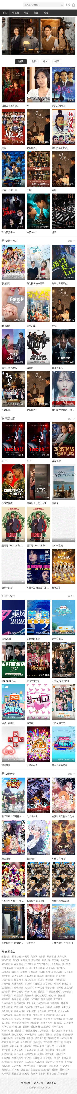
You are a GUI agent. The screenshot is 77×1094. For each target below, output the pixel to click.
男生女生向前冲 (59, 765)
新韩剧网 (66, 983)
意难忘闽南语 (58, 106)
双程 (54, 190)
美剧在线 (29, 995)
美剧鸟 (40, 980)
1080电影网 (7, 968)
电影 (26, 12)
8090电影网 (30, 1034)
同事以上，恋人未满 (37, 503)
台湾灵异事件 (8, 232)
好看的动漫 (7, 1015)
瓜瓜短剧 (37, 983)
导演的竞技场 (33, 681)
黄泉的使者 (32, 816)
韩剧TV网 (6, 960)
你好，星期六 (8, 723)
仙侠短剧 (18, 987)
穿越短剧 (37, 1015)
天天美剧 (68, 972)
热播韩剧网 (17, 983)
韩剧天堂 (31, 1003)
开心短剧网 (40, 995)
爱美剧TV (42, 991)
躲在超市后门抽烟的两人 (14, 943)
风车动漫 (61, 956)
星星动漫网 (56, 972)
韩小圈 (28, 968)
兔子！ (5, 461)
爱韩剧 (40, 976)
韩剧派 (30, 1038)
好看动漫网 (46, 999)
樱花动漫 (16, 956)
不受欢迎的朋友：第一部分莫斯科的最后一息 (49, 587)
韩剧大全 (50, 987)
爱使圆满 (6, 325)
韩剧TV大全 (30, 991)
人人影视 (29, 987)
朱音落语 (6, 858)
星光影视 (51, 956)
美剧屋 (23, 972)
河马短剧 (6, 999)
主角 (29, 190)
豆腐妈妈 (6, 410)
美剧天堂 (64, 960)
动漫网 (57, 983)
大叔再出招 (57, 368)
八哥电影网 (67, 991)
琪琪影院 (60, 980)
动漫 (46, 12)
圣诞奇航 (56, 461)
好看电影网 (7, 1038)
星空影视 (47, 983)
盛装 (54, 232)
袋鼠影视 (18, 964)
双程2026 (31, 148)
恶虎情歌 (6, 283)
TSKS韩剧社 (43, 964)
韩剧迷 (15, 972)
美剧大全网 (40, 1038)
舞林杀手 (56, 587)
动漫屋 (41, 1034)
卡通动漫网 (19, 1038)
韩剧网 (25, 956)
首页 (4, 12)
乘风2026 (6, 638)
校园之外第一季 (9, 190)
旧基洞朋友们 (58, 723)
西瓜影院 (50, 968)
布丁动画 (35, 999)
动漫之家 (46, 960)
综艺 (36, 12)
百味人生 (31, 325)
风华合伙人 (57, 638)
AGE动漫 (39, 987)
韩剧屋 (49, 1034)
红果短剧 (25, 960)
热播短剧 (18, 1007)
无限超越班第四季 (61, 681)
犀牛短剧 (6, 976)
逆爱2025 (31, 232)
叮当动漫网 (30, 964)
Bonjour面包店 (9, 681)
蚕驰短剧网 (54, 991)
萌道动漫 (6, 972)
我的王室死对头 (9, 368)
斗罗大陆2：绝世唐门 (62, 943)
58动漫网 (19, 968)
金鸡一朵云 (57, 545)
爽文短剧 (66, 964)
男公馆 (30, 368)
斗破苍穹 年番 (59, 858)
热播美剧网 (7, 987)
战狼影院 (6, 991)
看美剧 (59, 987)
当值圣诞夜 (7, 503)
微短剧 (61, 995)
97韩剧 (55, 960)
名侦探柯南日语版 (61, 901)
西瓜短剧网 (53, 1038)
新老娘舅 (6, 765)
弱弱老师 (31, 858)
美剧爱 (16, 960)
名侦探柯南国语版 (35, 901)
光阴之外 (31, 943)
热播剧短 (61, 968)
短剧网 (42, 956)
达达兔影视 (17, 976)
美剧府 (28, 983)
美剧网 (34, 956)
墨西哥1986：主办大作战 (14, 545)
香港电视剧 (7, 1003)
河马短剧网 (7, 964)
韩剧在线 (18, 995)
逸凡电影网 (44, 972)
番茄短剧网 (67, 1034)
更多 (71, 241)
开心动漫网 (30, 976)
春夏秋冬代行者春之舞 (63, 816)
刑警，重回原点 (59, 283)
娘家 (4, 148)
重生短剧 (68, 987)
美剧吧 (57, 1034)
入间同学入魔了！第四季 (14, 901)
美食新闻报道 (33, 638)
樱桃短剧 (49, 980)
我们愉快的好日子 (35, 283)
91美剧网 (50, 976)
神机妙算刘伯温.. (60, 148)
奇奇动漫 (6, 983)
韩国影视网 (30, 980)
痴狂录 (55, 503)
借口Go (30, 723)
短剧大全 (32, 972)
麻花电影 (6, 956)
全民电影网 (7, 980)
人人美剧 (55, 964)
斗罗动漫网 (7, 995)
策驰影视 (35, 960)
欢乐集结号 (32, 765)
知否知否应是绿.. (10, 106)
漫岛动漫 (18, 980)
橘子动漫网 (17, 991)
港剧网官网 (19, 1003)
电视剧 (15, 12)
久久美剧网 (39, 968)
